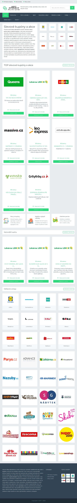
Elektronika (13, 15)
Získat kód (13, 113)
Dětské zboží (8, 19)
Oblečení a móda (56, 15)
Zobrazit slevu (38, 115)
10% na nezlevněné (13, 98)
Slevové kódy (18, 1)
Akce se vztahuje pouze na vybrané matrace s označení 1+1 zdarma (13, 150)
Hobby (67, 15)
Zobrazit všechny (68, 65)
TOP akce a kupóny (7, 1)
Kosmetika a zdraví (43, 15)
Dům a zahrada (25, 15)
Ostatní (17, 19)
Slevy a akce (26, 1)
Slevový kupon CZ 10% (38, 146)
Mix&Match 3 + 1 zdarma (63, 146)
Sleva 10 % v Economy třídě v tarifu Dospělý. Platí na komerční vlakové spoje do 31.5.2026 (38, 150)
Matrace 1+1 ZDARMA (14, 146)
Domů (5, 15)
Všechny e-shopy (68, 288)
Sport (34, 15)
